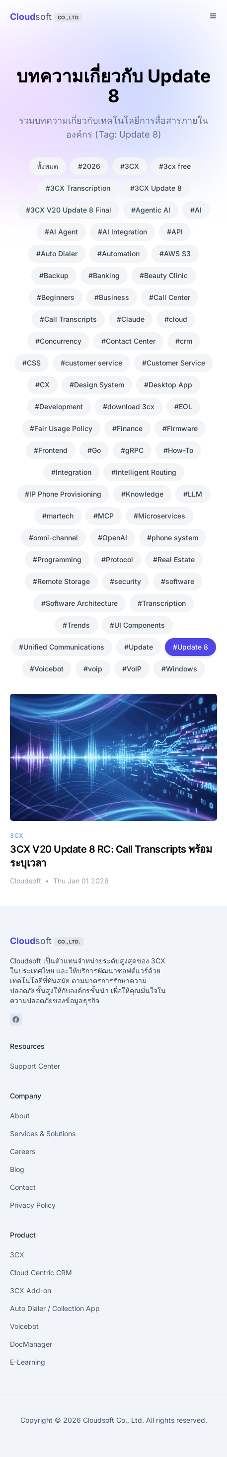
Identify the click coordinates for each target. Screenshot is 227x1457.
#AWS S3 (175, 253)
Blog (17, 1169)
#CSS (31, 363)
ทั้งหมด (47, 166)
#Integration (71, 472)
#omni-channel (53, 537)
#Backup (54, 275)
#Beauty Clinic (164, 275)
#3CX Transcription (78, 188)
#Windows (179, 668)
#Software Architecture (79, 603)
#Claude (131, 319)
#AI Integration (122, 231)
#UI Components (137, 625)
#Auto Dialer (56, 253)
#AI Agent (61, 231)
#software (177, 581)
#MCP (103, 515)
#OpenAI (112, 537)
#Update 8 (190, 647)
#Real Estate (174, 559)
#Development (59, 406)
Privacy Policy (33, 1205)
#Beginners (56, 297)
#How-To (178, 450)
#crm (183, 341)
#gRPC (132, 450)
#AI (196, 210)
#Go (94, 450)
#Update (138, 647)
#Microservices (159, 515)
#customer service (91, 363)
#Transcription (162, 603)
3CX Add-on (30, 1290)
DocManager (31, 1344)
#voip (92, 668)
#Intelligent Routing (143, 472)
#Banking (104, 275)
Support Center (35, 1066)
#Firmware (180, 428)
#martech (58, 515)
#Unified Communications (61, 647)
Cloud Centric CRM (41, 1272)
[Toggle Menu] (213, 16)
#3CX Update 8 (156, 188)
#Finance (127, 428)
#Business (111, 297)
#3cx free (175, 166)
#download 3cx (128, 406)
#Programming (57, 559)
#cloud (175, 319)
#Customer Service (173, 363)
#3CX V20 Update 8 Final (68, 210)
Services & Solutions (43, 1133)
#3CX (129, 166)
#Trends (76, 625)
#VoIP (132, 668)
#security (125, 581)
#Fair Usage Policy (61, 428)
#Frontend (51, 450)
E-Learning (27, 1362)
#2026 (89, 166)
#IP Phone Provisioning (63, 494)
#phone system (172, 537)
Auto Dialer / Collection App (55, 1308)
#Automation (118, 253)
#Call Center (169, 297)
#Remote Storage (61, 581)
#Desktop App (168, 384)
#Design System (97, 384)
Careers (22, 1151)
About (20, 1115)
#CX (42, 384)
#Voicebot (47, 668)
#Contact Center (128, 341)
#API (175, 231)
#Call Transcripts (68, 319)
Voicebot (24, 1326)
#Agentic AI (150, 210)
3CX (17, 1254)
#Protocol (117, 559)
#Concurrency (58, 341)
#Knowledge (142, 494)
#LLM (192, 494)
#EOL (183, 406)
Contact (23, 1187)
